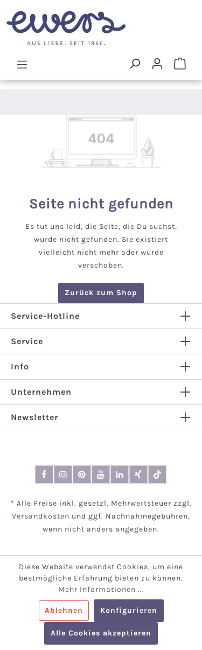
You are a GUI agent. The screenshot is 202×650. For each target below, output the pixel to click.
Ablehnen (64, 610)
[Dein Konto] (157, 63)
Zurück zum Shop (101, 292)
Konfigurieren (128, 610)
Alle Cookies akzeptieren (101, 633)
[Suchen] (134, 63)
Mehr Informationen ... (101, 589)
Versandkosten (40, 516)
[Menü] (22, 64)
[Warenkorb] (180, 63)
